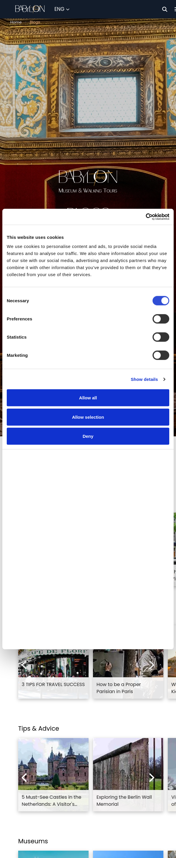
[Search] (165, 9)
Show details (144, 385)
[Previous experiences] (24, 665)
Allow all (88, 403)
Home (16, 22)
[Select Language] (62, 9)
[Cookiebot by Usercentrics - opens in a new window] (143, 223)
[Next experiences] (152, 665)
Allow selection (88, 423)
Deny (88, 442)
